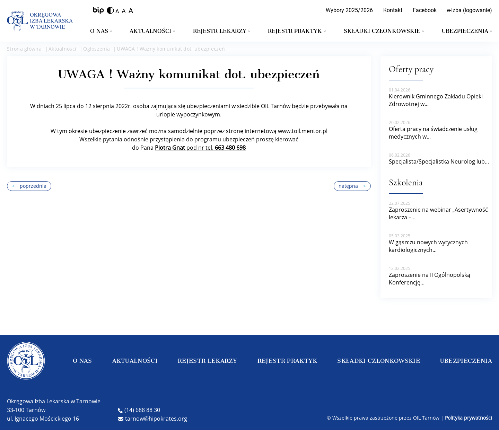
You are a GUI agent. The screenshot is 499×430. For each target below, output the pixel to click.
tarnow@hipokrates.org (152, 418)
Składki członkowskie (384, 31)
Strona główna (24, 48)
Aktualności (152, 31)
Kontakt (392, 10)
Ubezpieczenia (467, 31)
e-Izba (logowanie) (469, 10)
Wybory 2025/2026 (349, 10)
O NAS (82, 360)
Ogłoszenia (96, 48)
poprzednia (29, 186)
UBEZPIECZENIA (466, 360)
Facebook (425, 10)
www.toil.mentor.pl (302, 131)
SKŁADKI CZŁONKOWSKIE (378, 360)
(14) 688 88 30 (139, 410)
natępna (352, 186)
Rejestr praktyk (297, 31)
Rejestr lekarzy (221, 31)
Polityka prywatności (468, 417)
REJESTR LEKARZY (207, 360)
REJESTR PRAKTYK (287, 360)
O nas (101, 31)
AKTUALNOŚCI (135, 360)
